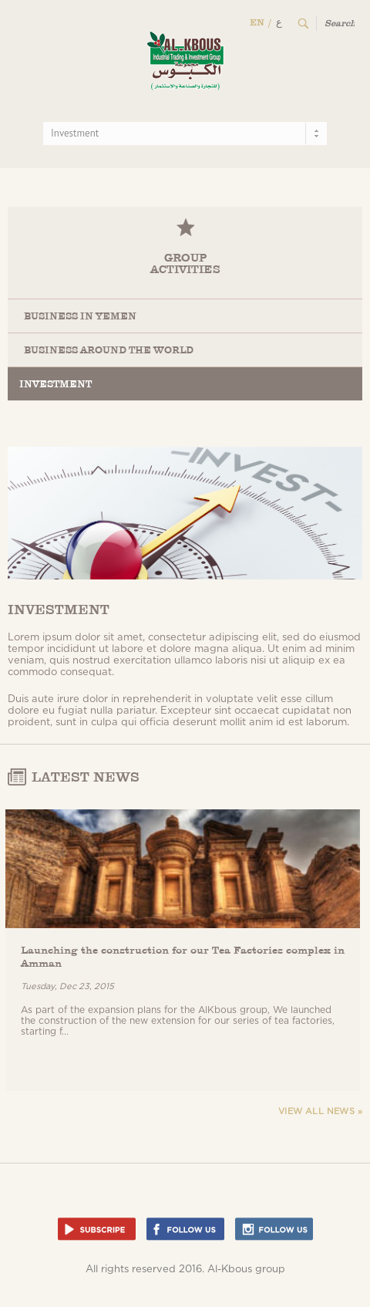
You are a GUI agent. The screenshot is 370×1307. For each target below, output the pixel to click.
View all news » (320, 1111)
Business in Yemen (80, 316)
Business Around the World (108, 350)
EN (257, 22)
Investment (55, 384)
